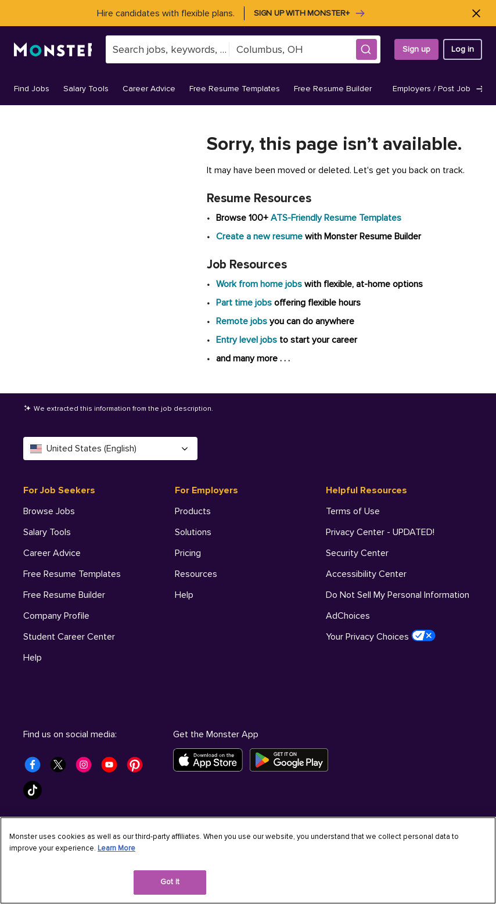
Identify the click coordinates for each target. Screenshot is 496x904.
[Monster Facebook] (36, 768)
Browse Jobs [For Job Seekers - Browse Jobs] (49, 511)
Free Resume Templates (234, 89)
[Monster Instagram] (87, 768)
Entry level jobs (246, 340)
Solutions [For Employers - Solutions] (193, 532)
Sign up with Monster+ (310, 13)
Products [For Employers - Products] (193, 511)
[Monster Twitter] (61, 768)
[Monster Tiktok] (36, 793)
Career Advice (149, 89)
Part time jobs (244, 302)
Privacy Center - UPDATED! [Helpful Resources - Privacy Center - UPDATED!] (380, 532)
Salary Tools (86, 89)
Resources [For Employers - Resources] (196, 574)
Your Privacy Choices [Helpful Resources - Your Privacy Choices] (381, 636)
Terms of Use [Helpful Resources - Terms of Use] (353, 511)
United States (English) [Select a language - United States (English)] (110, 448)
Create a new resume (260, 236)
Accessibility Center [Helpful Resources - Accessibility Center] (366, 574)
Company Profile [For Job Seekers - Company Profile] (56, 616)
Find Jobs (31, 89)
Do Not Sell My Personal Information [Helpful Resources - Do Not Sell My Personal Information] (397, 595)
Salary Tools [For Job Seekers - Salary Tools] (47, 532)
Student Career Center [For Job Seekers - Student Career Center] (69, 637)
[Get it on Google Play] (292, 760)
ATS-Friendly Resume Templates (336, 218)
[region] (248, 860)
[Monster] (53, 49)
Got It (169, 882)
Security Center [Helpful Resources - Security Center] (357, 553)
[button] (366, 49)
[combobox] (167, 49)
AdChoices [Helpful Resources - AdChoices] (348, 616)
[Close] (476, 13)
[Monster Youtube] (112, 768)
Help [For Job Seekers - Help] (32, 657)
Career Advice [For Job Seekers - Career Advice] (52, 553)
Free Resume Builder (333, 89)
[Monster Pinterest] (138, 768)
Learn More (116, 848)
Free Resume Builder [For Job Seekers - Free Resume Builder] (64, 595)
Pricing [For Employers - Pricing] (188, 553)
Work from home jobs (259, 284)
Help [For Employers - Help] (184, 595)
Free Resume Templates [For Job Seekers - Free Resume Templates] (72, 574)
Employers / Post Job (439, 89)
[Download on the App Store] (211, 760)
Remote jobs (241, 321)
